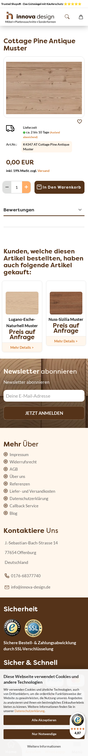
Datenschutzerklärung (30, 711)
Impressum (19, 454)
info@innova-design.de (30, 587)
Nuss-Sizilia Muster (66, 319)
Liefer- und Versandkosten (32, 491)
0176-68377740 (26, 575)
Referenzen (19, 483)
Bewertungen (19, 210)
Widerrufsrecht (23, 461)
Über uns (17, 476)
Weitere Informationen (44, 746)
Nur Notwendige (44, 734)
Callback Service (23, 505)
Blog (13, 513)
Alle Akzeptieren (44, 720)
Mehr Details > (22, 347)
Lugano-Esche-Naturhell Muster (22, 322)
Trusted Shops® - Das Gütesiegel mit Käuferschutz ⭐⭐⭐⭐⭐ (41, 4)
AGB (13, 469)
